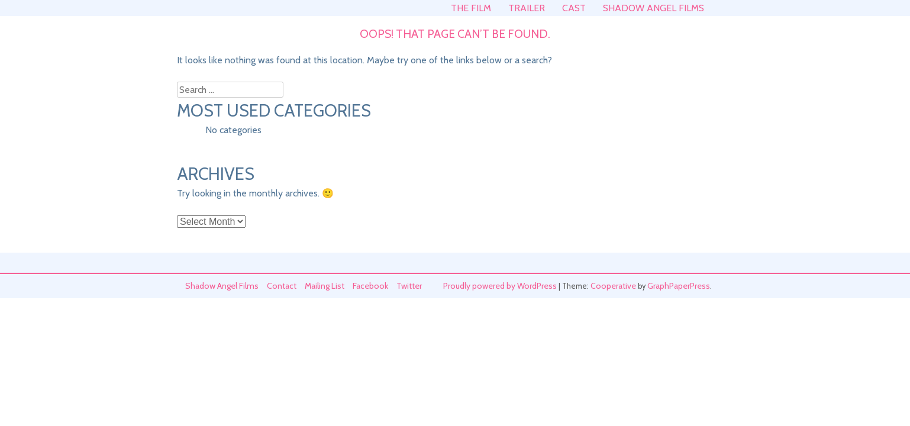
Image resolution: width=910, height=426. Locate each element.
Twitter (409, 285)
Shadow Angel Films (653, 8)
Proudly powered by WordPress (500, 285)
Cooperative (613, 285)
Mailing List (324, 285)
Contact (281, 285)
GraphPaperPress (678, 285)
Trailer (526, 8)
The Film (471, 8)
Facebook (370, 285)
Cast (574, 8)
